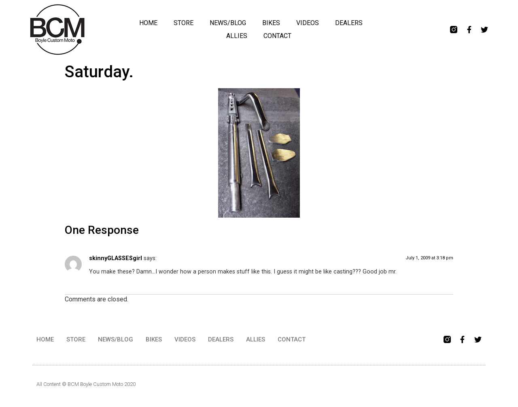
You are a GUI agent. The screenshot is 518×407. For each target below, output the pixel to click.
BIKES (271, 23)
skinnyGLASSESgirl (115, 258)
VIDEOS (307, 23)
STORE (183, 23)
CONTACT (277, 36)
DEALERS (349, 23)
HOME (148, 23)
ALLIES (236, 36)
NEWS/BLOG (228, 23)
